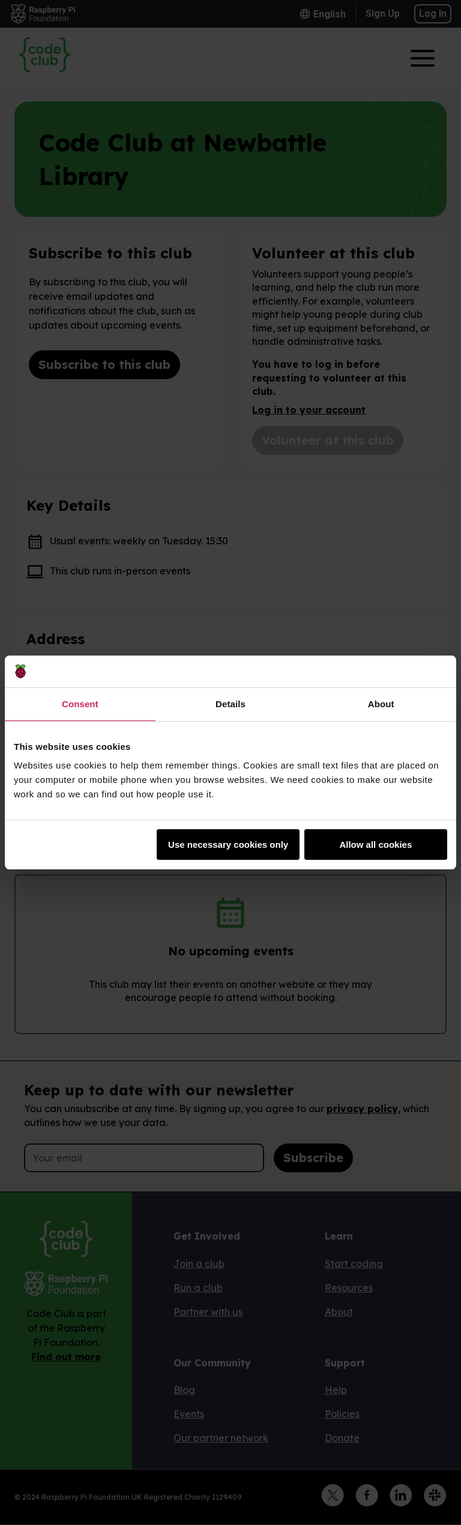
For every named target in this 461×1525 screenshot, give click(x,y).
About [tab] (381, 704)
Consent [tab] (80, 704)
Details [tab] (230, 704)
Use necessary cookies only (228, 844)
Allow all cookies (375, 844)
